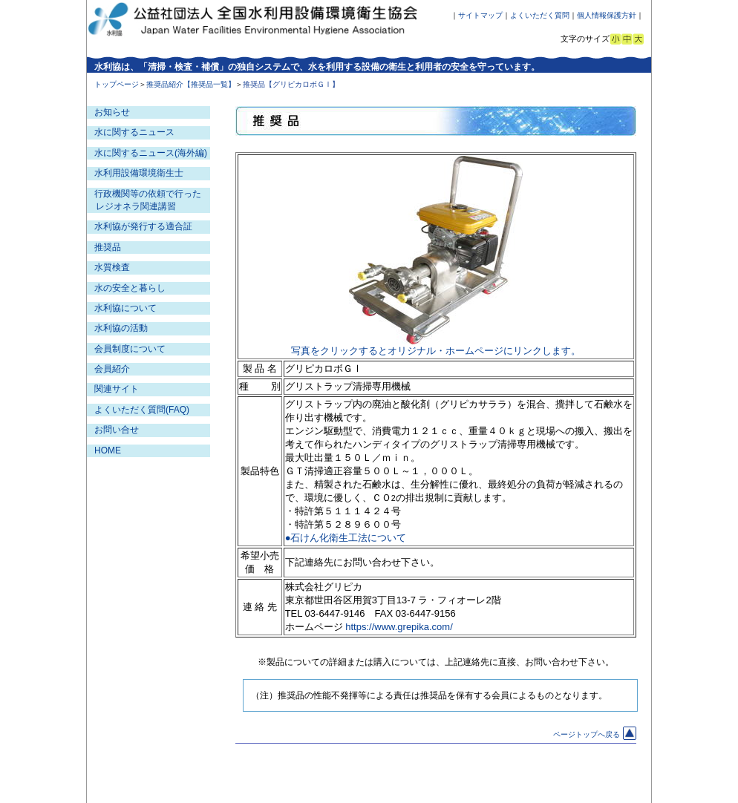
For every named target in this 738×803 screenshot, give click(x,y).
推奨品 (107, 247)
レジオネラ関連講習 (136, 206)
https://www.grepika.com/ (399, 626)
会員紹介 (112, 369)
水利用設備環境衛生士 (138, 173)
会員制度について (130, 349)
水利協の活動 (121, 328)
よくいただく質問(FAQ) (141, 409)
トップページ (116, 84)
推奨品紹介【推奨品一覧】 (190, 84)
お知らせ (112, 112)
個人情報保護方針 (606, 15)
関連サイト (116, 389)
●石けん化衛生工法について (346, 537)
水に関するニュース (134, 132)
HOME (107, 450)
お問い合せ (116, 430)
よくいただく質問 (539, 15)
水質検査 (112, 267)
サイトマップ (480, 15)
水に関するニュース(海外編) (150, 153)
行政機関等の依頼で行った (147, 194)
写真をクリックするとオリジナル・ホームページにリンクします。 (436, 350)
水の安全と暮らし (130, 288)
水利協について (125, 308)
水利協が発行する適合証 (143, 226)
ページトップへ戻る (594, 734)
